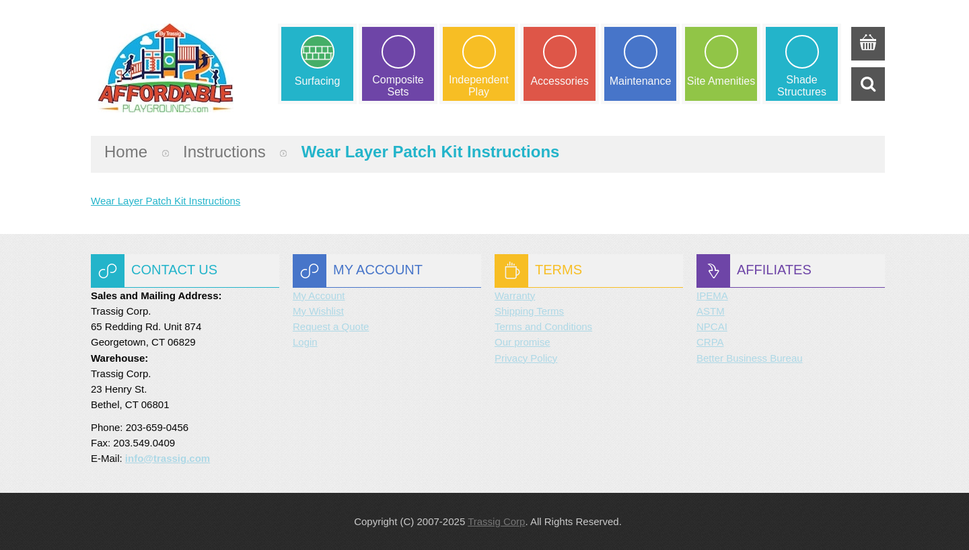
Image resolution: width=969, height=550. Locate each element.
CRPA (710, 342)
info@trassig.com (167, 458)
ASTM (710, 311)
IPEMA (712, 295)
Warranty (515, 295)
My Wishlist (318, 311)
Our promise (522, 342)
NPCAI (711, 326)
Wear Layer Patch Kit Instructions (165, 200)
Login (305, 342)
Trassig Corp (496, 521)
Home (125, 152)
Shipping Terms (529, 311)
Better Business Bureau (749, 358)
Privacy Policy (526, 358)
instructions (224, 152)
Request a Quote (331, 326)
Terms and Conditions (543, 326)
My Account (319, 295)
